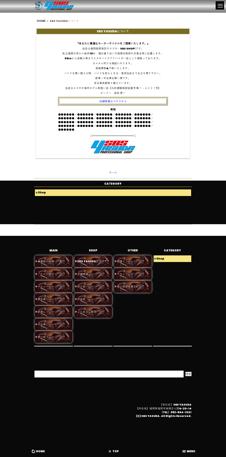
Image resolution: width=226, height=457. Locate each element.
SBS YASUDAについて (91, 260)
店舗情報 (82, 272)
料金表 (81, 296)
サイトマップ (125, 272)
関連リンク (123, 260)
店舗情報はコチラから (113, 101)
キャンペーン (46, 284)
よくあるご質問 (86, 308)
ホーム (113, 172)
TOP (113, 451)
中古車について (47, 320)
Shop (42, 191)
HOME (37, 451)
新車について (46, 308)
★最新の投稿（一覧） (51, 260)
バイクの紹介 (46, 272)
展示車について (47, 296)
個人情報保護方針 (128, 284)
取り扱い (82, 284)
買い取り (43, 332)
